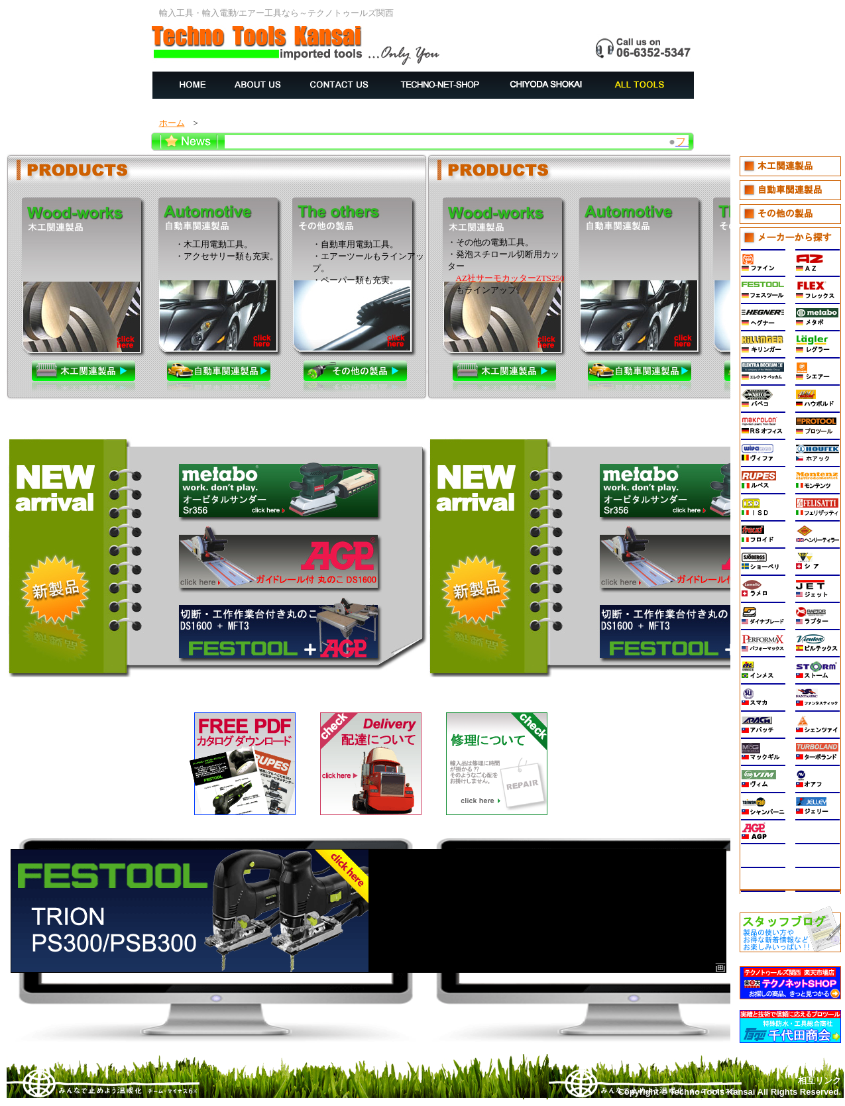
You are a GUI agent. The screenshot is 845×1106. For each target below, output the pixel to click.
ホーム (172, 123)
